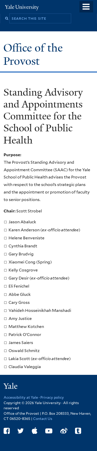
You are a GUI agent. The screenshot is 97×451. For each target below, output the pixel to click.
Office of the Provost (33, 54)
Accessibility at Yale (21, 397)
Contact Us (42, 419)
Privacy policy (52, 397)
